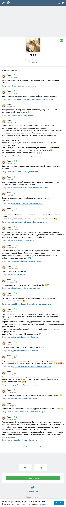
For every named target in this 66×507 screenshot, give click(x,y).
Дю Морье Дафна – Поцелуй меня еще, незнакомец (31, 304)
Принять (59, 503)
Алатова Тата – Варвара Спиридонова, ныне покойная (32, 99)
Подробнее (45, 504)
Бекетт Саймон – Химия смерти (24, 86)
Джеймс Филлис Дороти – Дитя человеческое (29, 222)
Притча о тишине (18, 275)
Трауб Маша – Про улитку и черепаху (26, 385)
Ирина (9, 75)
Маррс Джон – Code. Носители (23, 115)
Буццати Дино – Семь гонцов (23, 240)
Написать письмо (33, 478)
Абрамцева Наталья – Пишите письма (26, 261)
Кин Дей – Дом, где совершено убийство (27, 203)
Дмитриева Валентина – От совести (25, 337)
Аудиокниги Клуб (33, 486)
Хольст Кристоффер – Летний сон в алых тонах (30, 188)
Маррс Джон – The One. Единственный (27, 156)
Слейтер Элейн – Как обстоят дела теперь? (28, 412)
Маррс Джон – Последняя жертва (25, 172)
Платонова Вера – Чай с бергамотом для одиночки (31, 366)
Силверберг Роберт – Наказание (24, 398)
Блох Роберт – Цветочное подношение (26, 288)
